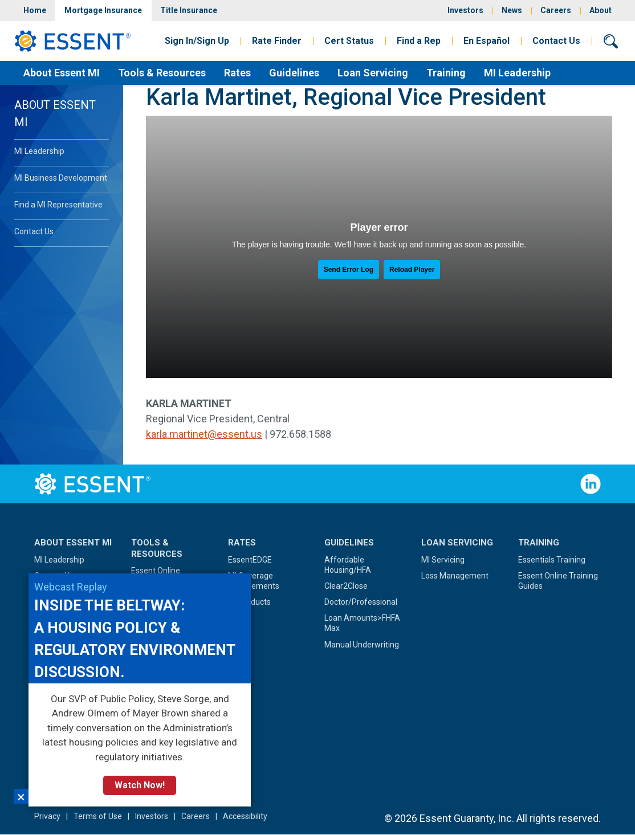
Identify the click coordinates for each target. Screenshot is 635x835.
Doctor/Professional (360, 601)
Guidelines (294, 73)
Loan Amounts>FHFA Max (362, 623)
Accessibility (245, 816)
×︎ (21, 796)
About (600, 10)
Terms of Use (98, 816)
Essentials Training (551, 559)
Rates (237, 73)
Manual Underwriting (361, 644)
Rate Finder (277, 40)
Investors (465, 10)
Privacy (47, 816)
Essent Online (155, 570)
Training (446, 73)
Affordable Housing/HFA (347, 565)
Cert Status (349, 40)
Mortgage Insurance (103, 10)
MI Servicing (443, 559)
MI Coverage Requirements (253, 580)
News (512, 10)
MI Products (249, 601)
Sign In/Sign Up (197, 40)
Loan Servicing (372, 73)
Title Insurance (188, 10)
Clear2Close (346, 585)
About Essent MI (61, 73)
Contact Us (556, 40)
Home (34, 10)
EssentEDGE (250, 559)
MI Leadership (517, 73)
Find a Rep (419, 40)
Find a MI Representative (58, 204)
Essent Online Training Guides (558, 580)
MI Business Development (60, 177)
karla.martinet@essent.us (204, 434)
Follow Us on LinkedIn (590, 484)
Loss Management (455, 575)
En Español (486, 40)
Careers (555, 10)
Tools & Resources (162, 73)
